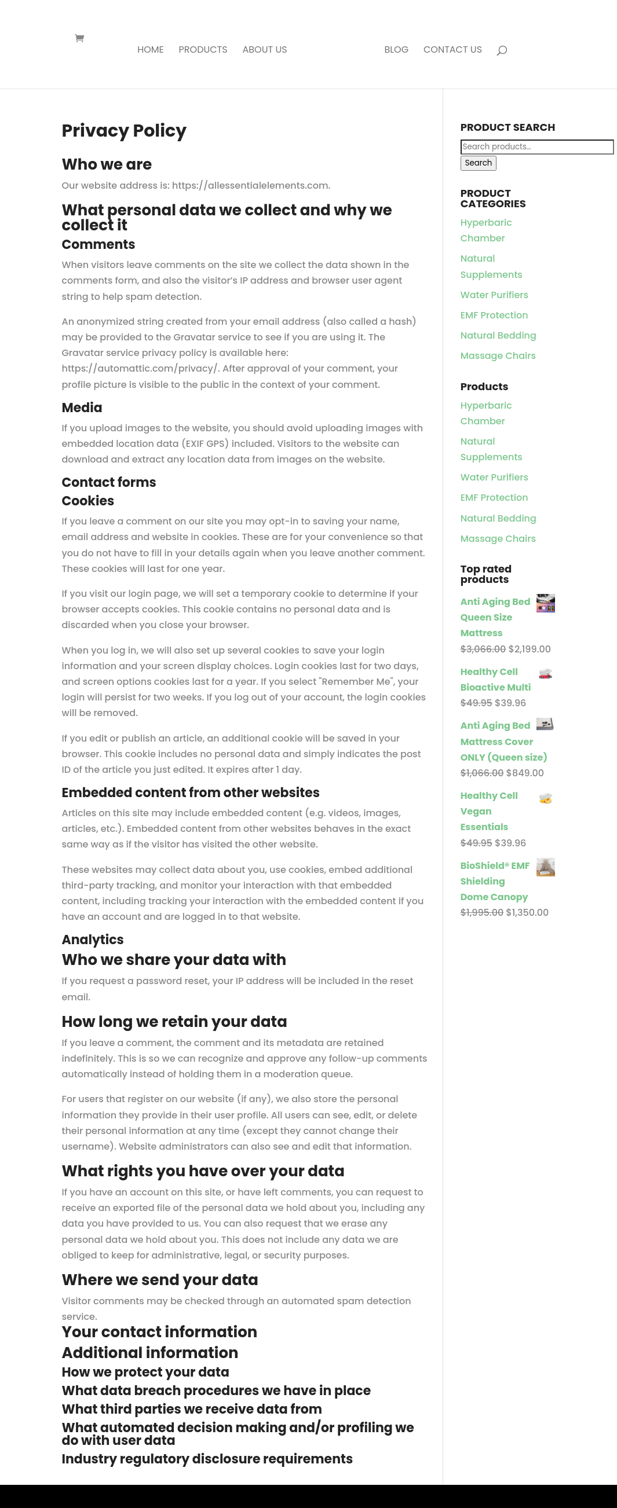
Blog (396, 51)
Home (150, 51)
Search (478, 162)
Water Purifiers (494, 295)
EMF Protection (494, 315)
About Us (264, 51)
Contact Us (452, 51)
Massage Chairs (498, 355)
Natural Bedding (498, 335)
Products (203, 51)
